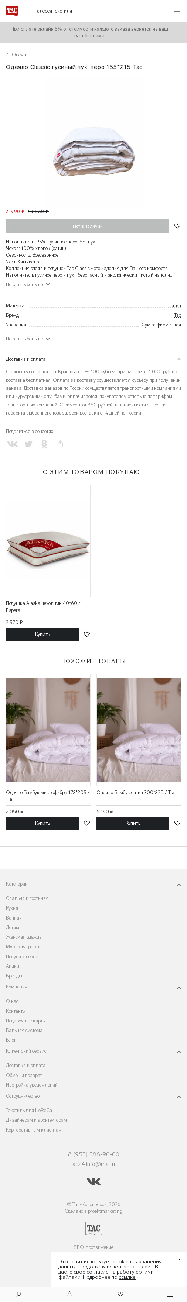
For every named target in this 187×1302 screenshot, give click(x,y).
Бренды (14, 976)
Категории (17, 884)
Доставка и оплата (25, 359)
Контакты (16, 1011)
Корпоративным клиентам (34, 1130)
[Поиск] (18, 1295)
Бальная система (24, 1030)
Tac (177, 315)
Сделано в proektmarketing (93, 1211)
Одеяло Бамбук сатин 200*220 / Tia (135, 792)
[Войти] (69, 1295)
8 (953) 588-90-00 (93, 1154)
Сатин (174, 305)
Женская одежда (24, 937)
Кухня (12, 908)
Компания (16, 987)
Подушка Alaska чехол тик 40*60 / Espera (43, 606)
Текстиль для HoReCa (29, 1110)
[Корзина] (169, 1295)
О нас (12, 1001)
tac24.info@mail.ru (93, 1163)
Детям (12, 927)
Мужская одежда (24, 946)
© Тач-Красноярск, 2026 (93, 1204)
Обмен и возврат (24, 1075)
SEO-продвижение (93, 1247)
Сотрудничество (23, 1096)
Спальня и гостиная (27, 898)
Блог (11, 1040)
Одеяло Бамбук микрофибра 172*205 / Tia (48, 796)
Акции (12, 966)
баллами (95, 35)
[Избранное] (119, 1295)
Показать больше (24, 284)
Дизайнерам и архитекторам (36, 1120)
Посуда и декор (22, 956)
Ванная (14, 918)
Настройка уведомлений (32, 1085)
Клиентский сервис (26, 1051)
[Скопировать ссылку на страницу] (60, 444)
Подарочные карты (26, 1021)
